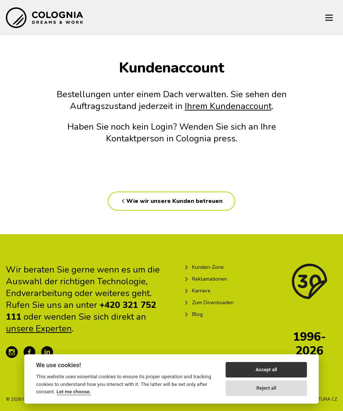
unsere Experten (39, 328)
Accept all (266, 369)
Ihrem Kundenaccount (228, 106)
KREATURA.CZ (322, 399)
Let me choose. (74, 391)
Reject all (266, 388)
